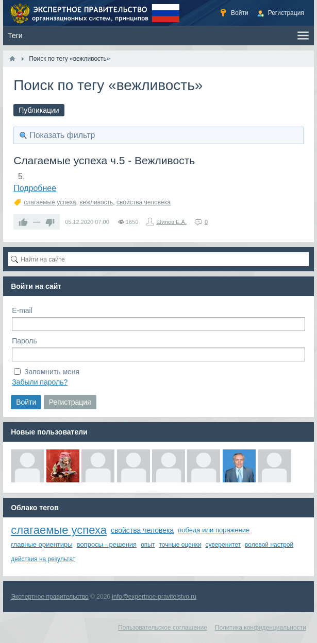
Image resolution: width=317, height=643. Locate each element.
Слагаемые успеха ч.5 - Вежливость (104, 160)
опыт (148, 544)
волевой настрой (269, 544)
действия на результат (43, 559)
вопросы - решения (107, 544)
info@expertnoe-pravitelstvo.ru (154, 596)
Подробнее (34, 188)
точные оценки (180, 544)
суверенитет (223, 544)
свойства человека (143, 202)
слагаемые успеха (50, 202)
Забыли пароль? (40, 382)
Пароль (24, 341)
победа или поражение (213, 530)
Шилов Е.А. (171, 222)
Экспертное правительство (50, 596)
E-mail (22, 310)
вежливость (96, 202)
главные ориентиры (41, 544)
